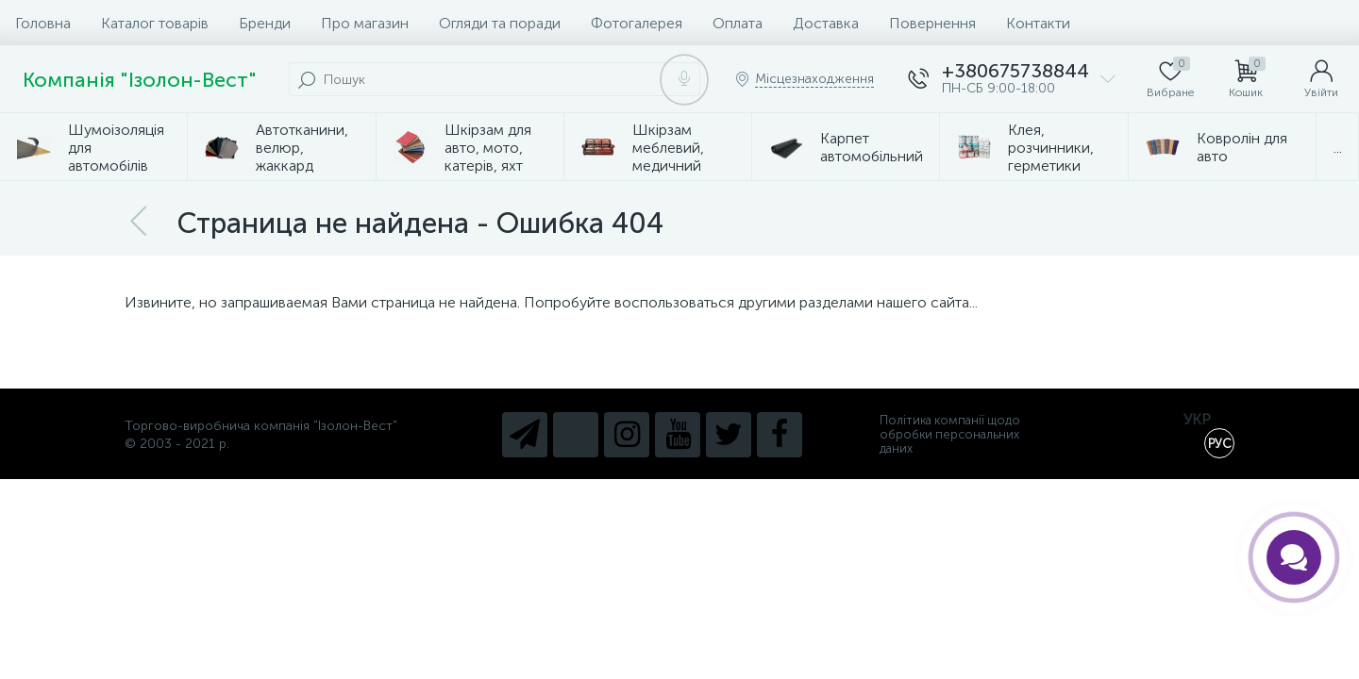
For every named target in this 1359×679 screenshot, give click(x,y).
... (1338, 148)
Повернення (932, 23)
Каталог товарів (155, 23)
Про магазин (365, 23)
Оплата (738, 23)
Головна (43, 23)
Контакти (1038, 23)
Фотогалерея (636, 23)
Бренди (265, 23)
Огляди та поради (500, 23)
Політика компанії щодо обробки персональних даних (950, 434)
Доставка (826, 23)
